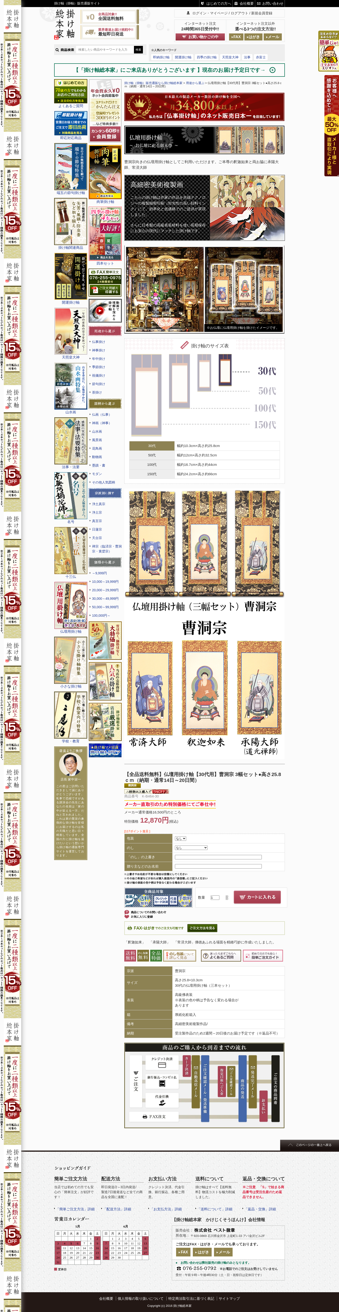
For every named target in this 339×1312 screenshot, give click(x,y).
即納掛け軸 (161, 57)
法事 (247, 57)
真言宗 (97, 521)
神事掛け (98, 350)
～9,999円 (99, 573)
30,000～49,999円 (105, 598)
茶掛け (97, 392)
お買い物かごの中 (203, 37)
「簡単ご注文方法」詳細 (75, 1209)
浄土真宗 (98, 504)
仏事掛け (98, 342)
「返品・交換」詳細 (260, 1209)
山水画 (97, 431)
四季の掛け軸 (207, 57)
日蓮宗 (97, 529)
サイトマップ (229, 1298)
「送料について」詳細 (214, 1209)
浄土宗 (97, 512)
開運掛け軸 (183, 57)
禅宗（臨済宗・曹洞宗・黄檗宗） (107, 548)
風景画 (97, 440)
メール (273, 37)
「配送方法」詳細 (117, 1209)
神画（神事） (102, 423)
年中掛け (98, 359)
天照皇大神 (230, 57)
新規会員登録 (261, 13)
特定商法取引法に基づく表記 (191, 1298)
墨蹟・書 (98, 465)
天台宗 (97, 538)
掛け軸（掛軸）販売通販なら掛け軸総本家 (153, 83)
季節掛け (98, 367)
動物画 (97, 457)
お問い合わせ (272, 3)
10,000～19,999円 (105, 582)
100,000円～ (101, 615)
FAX (237, 37)
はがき (254, 37)
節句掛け (98, 384)
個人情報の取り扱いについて (141, 1298)
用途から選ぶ (195, 83)
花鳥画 (97, 448)
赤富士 (261, 57)
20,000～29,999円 (105, 590)
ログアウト (239, 13)
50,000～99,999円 (105, 607)
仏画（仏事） (102, 414)
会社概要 (247, 3)
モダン (97, 474)
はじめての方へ (218, 3)
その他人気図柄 (103, 482)
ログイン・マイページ (210, 13)
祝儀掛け (98, 375)
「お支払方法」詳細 (166, 1209)
